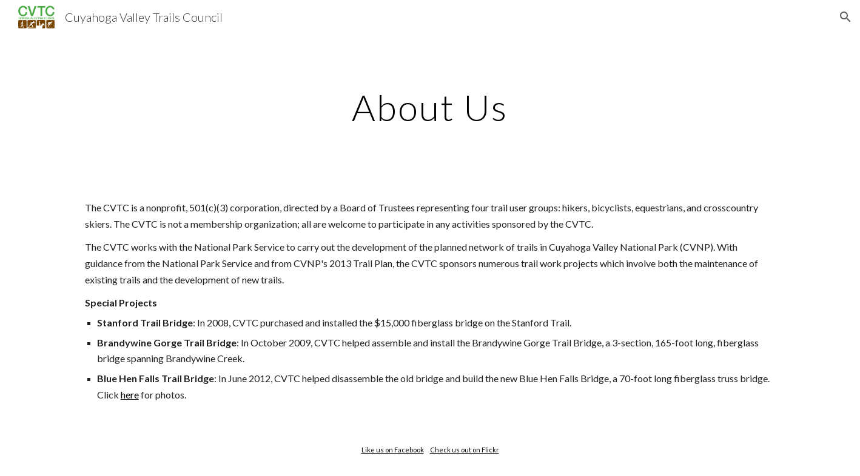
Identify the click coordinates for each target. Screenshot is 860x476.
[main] (430, 107)
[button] (845, 16)
